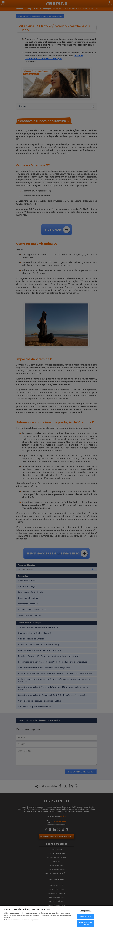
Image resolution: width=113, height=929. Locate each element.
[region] (56, 917)
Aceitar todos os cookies (85, 923)
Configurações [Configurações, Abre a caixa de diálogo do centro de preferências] (86, 911)
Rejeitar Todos (85, 916)
